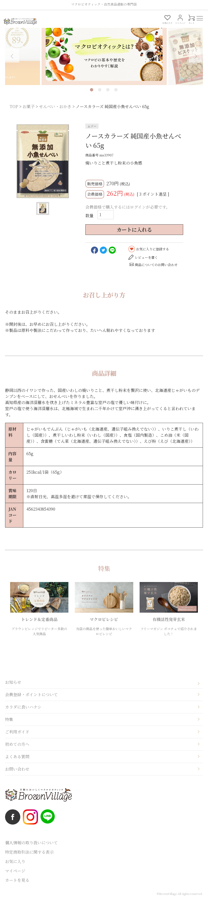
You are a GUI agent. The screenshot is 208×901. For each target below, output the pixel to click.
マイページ (15, 871)
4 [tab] (116, 89)
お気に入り (15, 861)
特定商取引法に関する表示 (29, 852)
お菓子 (29, 106)
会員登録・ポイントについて (31, 694)
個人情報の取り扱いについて (31, 843)
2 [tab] (99, 89)
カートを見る (17, 880)
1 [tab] (91, 89)
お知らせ (13, 682)
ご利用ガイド (17, 732)
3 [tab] (107, 89)
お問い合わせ (17, 769)
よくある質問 (17, 756)
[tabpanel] (104, 52)
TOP (14, 106)
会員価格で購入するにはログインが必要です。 (127, 207)
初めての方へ (17, 744)
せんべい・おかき (55, 106)
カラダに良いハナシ (23, 707)
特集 (9, 719)
